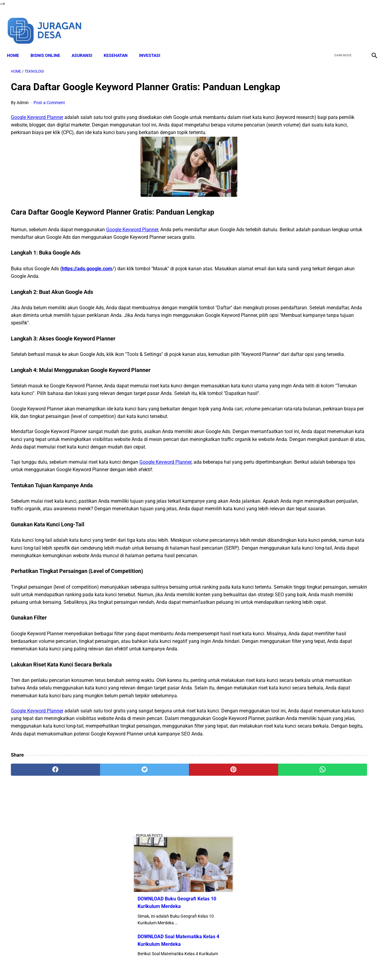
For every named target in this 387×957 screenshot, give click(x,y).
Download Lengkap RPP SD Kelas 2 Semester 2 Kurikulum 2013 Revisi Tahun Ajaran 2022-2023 (320, 362)
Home (17, 45)
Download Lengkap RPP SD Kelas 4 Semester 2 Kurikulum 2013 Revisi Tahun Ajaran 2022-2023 (320, 408)
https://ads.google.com (87, 293)
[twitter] (341, 23)
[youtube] (355, 23)
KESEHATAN (120, 45)
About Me (120, 941)
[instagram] (369, 23)
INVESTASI (153, 45)
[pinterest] (164, 886)
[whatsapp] (225, 886)
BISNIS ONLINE (49, 45)
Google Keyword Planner (37, 127)
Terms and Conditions (181, 941)
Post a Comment (49, 112)
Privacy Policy (220, 941)
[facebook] (326, 23)
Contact (247, 941)
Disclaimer (144, 941)
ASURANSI (86, 45)
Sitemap (268, 941)
